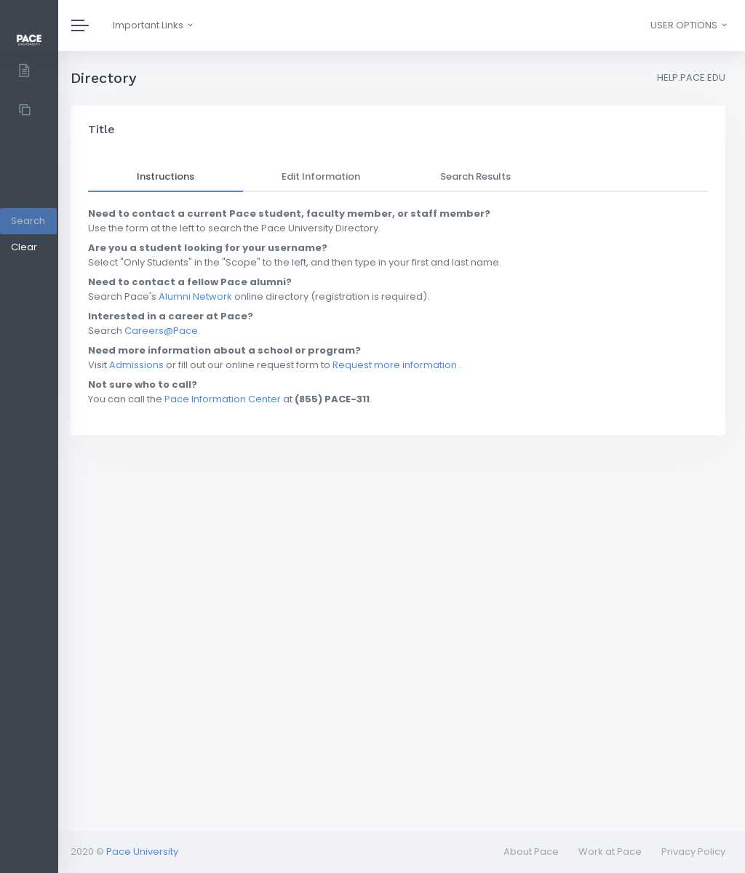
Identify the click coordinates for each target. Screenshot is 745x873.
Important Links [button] (154, 25)
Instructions (165, 176)
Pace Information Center (222, 399)
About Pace (531, 851)
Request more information (394, 365)
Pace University (142, 851)
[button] (687, 25)
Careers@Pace (161, 331)
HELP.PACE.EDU (691, 77)
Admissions (136, 365)
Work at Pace (610, 851)
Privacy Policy (693, 851)
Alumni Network (195, 296)
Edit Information (321, 176)
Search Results (475, 176)
